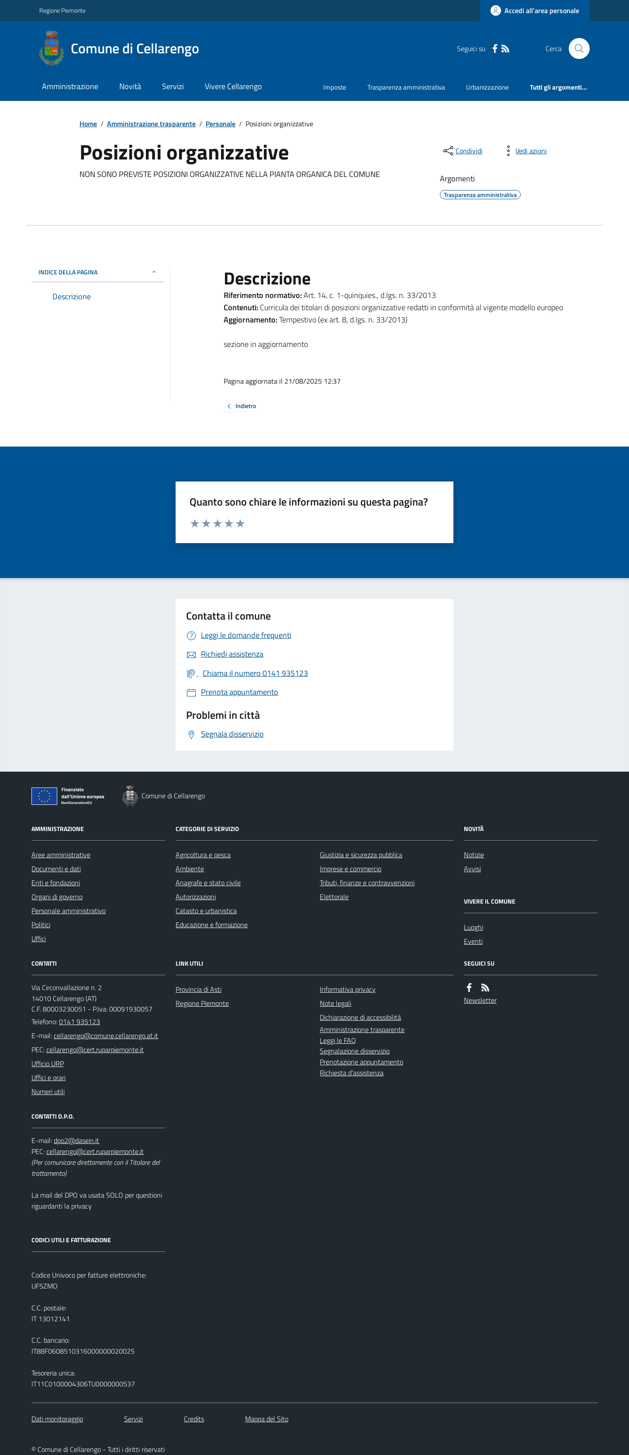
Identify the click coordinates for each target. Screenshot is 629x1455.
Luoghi (473, 927)
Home (88, 123)
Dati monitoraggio (57, 1418)
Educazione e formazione (212, 924)
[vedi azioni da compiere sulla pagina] (524, 151)
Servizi (173, 86)
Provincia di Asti (198, 989)
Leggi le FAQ (338, 1040)
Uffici (38, 938)
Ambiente (190, 868)
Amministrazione (70, 86)
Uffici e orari (48, 1077)
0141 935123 (79, 1021)
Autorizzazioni (196, 896)
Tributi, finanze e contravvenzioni (367, 882)
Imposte (334, 87)
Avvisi (472, 868)
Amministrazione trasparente (151, 123)
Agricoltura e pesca (203, 854)
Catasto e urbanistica (206, 910)
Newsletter (480, 1000)
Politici (40, 924)
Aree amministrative (60, 854)
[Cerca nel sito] (576, 48)
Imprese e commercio (350, 868)
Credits (194, 1418)
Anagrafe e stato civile (208, 882)
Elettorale (334, 896)
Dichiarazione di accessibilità (360, 1017)
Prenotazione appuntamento (361, 1062)
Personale (220, 123)
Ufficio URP (47, 1063)
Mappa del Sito (266, 1418)
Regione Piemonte (62, 10)
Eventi (473, 941)
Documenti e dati (56, 868)
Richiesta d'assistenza (352, 1072)
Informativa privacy (348, 989)
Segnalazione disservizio (355, 1051)
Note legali (335, 1003)
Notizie (474, 854)
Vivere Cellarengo (233, 86)
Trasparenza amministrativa (406, 87)
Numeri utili (48, 1091)
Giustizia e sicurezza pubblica (361, 854)
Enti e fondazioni (55, 882)
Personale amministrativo (68, 910)
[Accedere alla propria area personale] (535, 10)
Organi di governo (57, 896)
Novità (130, 86)
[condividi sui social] (462, 151)
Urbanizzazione (487, 87)
